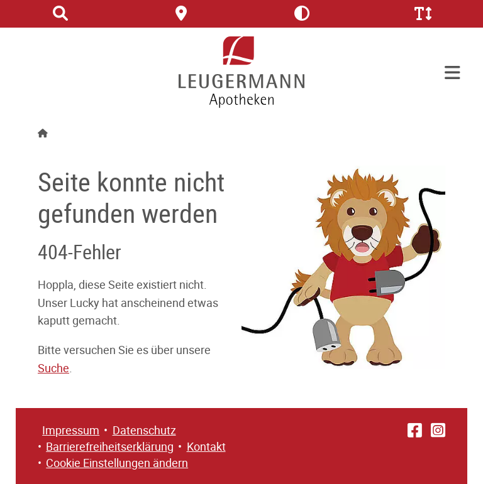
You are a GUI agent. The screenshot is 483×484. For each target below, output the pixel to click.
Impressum (70, 430)
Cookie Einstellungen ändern (117, 462)
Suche (53, 367)
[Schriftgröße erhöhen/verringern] (422, 14)
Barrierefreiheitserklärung (110, 446)
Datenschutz (144, 430)
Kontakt (206, 446)
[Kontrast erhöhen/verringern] (302, 14)
